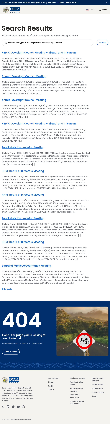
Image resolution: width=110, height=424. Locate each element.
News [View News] (50, 382)
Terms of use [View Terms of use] (97, 384)
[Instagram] (23, 406)
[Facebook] (13, 406)
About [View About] (51, 390)
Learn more (72, 2)
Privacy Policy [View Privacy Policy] (98, 392)
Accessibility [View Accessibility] (97, 388)
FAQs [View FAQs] (50, 386)
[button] (91, 9)
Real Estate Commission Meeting (23, 147)
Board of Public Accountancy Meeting (26, 265)
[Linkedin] (8, 406)
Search (102, 42)
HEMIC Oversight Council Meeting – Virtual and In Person (39, 52)
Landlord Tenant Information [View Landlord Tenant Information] (77, 402)
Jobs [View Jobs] (94, 396)
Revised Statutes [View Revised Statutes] (77, 378)
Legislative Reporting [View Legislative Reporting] (74, 396)
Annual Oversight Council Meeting (24, 76)
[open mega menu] (102, 9)
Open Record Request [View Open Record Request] (97, 379)
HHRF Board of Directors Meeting (23, 171)
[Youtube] (18, 406)
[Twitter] (3, 406)
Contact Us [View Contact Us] (53, 378)
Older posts (7, 289)
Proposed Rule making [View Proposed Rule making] (76, 389)
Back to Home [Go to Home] (10, 351)
